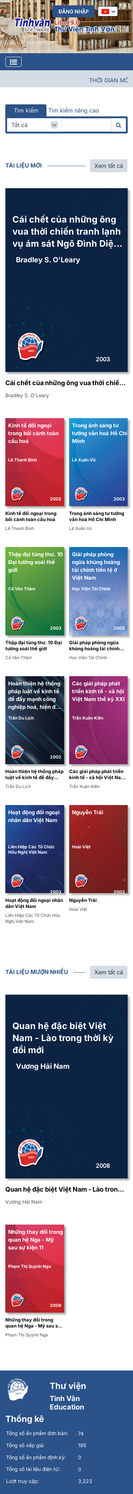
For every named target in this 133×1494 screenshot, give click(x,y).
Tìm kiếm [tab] (26, 110)
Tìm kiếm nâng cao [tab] (73, 110)
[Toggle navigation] (13, 62)
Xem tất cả (108, 165)
